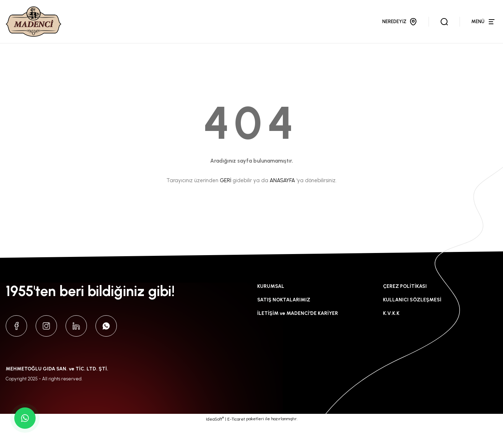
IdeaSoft (215, 438)
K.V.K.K (391, 332)
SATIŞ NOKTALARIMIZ (283, 319)
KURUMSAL (270, 305)
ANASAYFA (282, 199)
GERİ (225, 199)
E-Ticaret (236, 438)
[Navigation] (484, 31)
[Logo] (41, 31)
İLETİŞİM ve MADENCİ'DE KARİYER (297, 332)
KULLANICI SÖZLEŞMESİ (412, 319)
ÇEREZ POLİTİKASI (405, 305)
